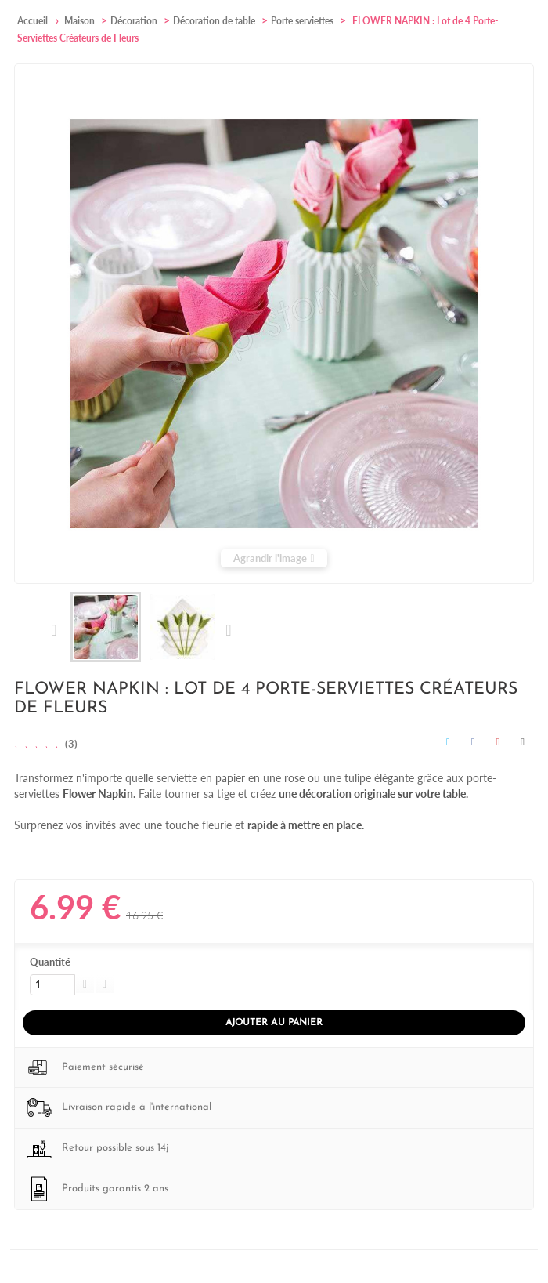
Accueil (32, 21)
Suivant (227, 630)
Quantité (50, 961)
